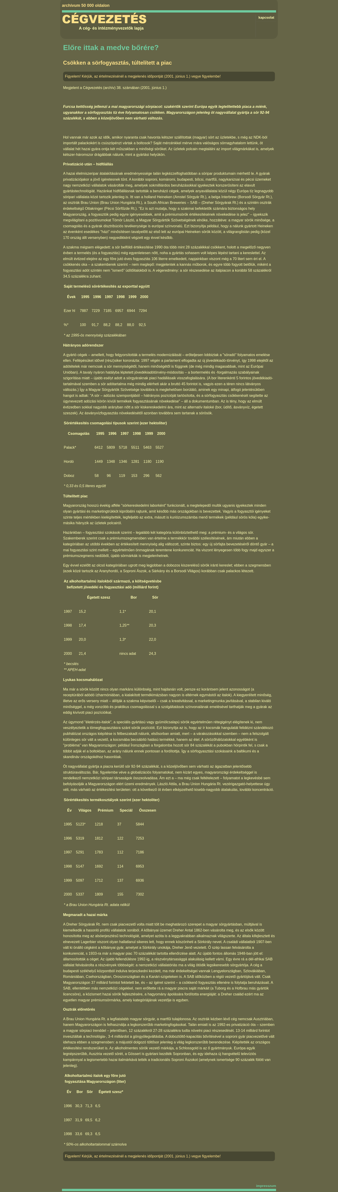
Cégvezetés (104, 19)
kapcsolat (266, 17)
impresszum (266, 1186)
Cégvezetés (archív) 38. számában (111, 88)
